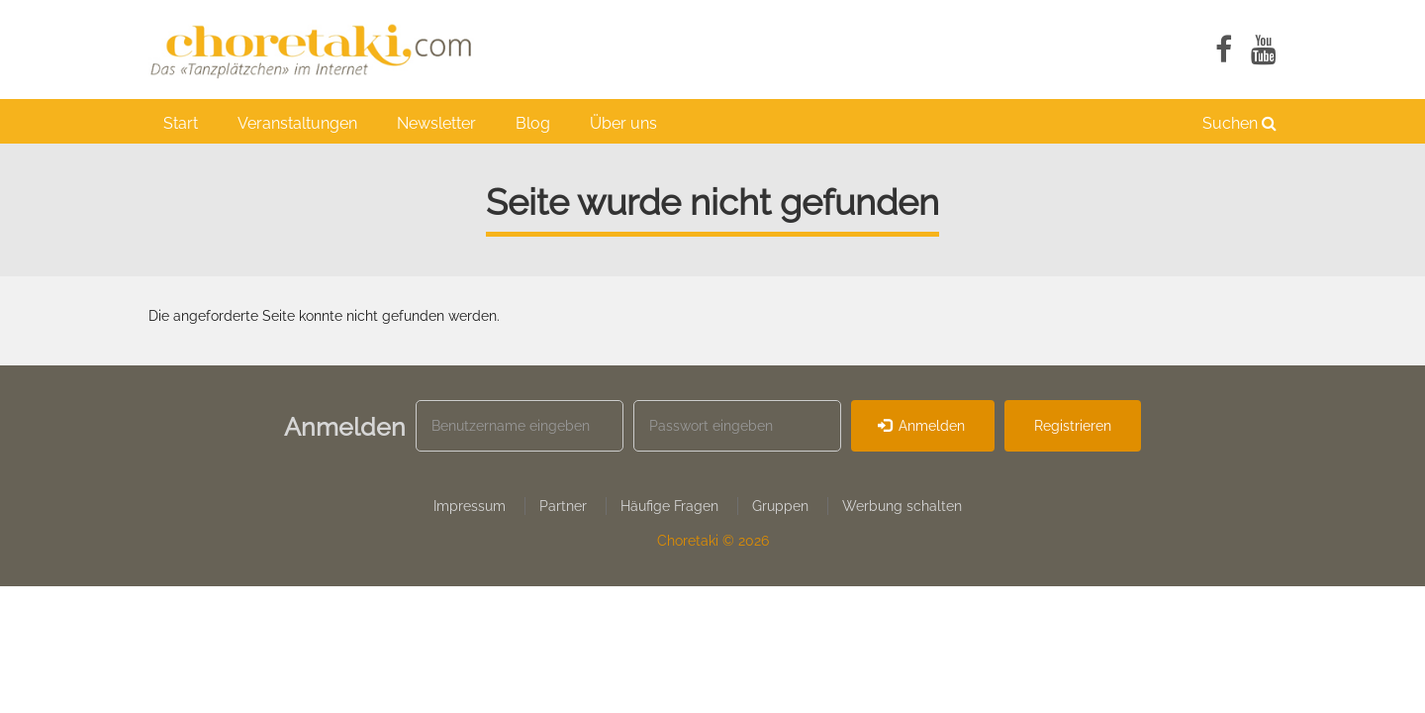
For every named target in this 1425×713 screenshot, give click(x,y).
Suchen (1239, 123)
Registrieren (1072, 426)
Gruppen (780, 506)
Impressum (469, 506)
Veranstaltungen (297, 123)
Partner (563, 506)
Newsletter (436, 123)
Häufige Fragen (669, 506)
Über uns (623, 123)
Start (180, 123)
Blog (533, 123)
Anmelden (922, 426)
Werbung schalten (902, 506)
